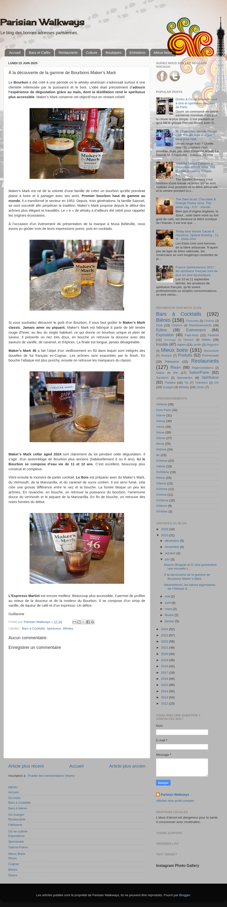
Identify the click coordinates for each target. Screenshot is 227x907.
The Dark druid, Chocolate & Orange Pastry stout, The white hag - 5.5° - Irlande (195, 203)
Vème (160, 426)
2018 (165, 666)
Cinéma (209, 321)
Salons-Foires (18, 847)
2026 (165, 529)
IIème (160, 443)
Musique (166, 355)
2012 (165, 703)
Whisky (68, 628)
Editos (161, 330)
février (170, 615)
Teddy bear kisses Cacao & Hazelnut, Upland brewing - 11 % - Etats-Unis (196, 235)
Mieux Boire (16, 854)
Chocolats (192, 321)
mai (168, 596)
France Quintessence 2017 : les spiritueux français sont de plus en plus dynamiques (196, 271)
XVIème (161, 489)
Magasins (212, 344)
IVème (160, 415)
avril (168, 603)
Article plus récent (26, 766)
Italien (181, 344)
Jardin (197, 344)
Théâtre (170, 382)
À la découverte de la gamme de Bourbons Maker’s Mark (187, 576)
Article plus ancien (127, 766)
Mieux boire (163, 52)
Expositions (16, 836)
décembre (172, 540)
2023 (165, 635)
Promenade (210, 355)
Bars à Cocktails (33, 628)
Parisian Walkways (42, 22)
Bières (12, 869)
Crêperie (177, 325)
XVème (161, 494)
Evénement (195, 330)
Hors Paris (163, 410)
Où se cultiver (18, 831)
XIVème (161, 511)
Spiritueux (54, 628)
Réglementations (202, 368)
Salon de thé (167, 372)
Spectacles (16, 841)
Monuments (211, 351)
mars (169, 609)
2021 (165, 647)
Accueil (15, 52)
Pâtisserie (15, 825)
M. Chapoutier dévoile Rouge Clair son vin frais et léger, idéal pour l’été (196, 135)
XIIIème (161, 506)
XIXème (161, 460)
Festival (213, 335)
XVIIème (162, 500)
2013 (165, 697)
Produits (185, 355)
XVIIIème (162, 472)
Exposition (165, 335)
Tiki (186, 382)
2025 (165, 535)
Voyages (168, 387)
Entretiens (138, 52)
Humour (188, 339)
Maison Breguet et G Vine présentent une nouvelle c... (190, 566)
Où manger (16, 814)
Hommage (170, 339)
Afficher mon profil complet (175, 800)
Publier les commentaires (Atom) (51, 775)
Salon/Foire (199, 372)
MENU (13, 787)
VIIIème (161, 404)
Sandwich (162, 377)
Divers (12, 875)
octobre (170, 553)
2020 (165, 654)
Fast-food (191, 335)
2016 (165, 678)
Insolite (162, 344)
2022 (165, 641)
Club (159, 325)
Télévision (201, 382)
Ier (158, 455)
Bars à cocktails (19, 802)
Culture (91, 52)
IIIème (160, 477)
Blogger (184, 895)
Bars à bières (17, 808)
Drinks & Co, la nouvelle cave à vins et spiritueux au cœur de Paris (196, 103)
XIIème (161, 449)
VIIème (161, 483)
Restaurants (68, 52)
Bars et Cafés (39, 52)
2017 (165, 672)
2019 (165, 660)
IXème (160, 421)
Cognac (13, 864)
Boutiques (113, 52)
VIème (160, 466)
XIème (160, 438)
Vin (216, 382)
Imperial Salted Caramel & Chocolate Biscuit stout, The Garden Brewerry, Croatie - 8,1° (195, 169)
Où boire (14, 798)
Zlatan (200, 387)
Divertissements (200, 325)
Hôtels (206, 339)
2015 (165, 685)
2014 (165, 691)
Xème (160, 432)
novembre (172, 547)
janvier (170, 621)
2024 (165, 629)
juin (168, 559)
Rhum (12, 858)
